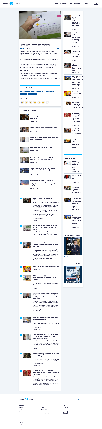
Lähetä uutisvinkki (45, 414)
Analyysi (21, 411)
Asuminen (35, 93)
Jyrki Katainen (24, 93)
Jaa (58, 48)
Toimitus (43, 411)
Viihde (20, 424)
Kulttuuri (21, 418)
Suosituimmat (63, 3)
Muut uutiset (22, 416)
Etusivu (56, 3)
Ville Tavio (43, 91)
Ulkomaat (21, 414)
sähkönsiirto (36, 91)
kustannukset (29, 91)
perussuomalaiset (50, 91)
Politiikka (22, 48)
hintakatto (23, 91)
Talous (20, 409)
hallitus (29, 93)
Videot (70, 3)
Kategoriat (77, 3)
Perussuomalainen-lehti (46, 416)
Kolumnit (21, 422)
